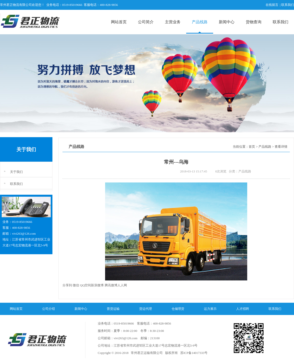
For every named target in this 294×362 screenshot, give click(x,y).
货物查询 (253, 22)
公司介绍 (48, 309)
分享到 (67, 285)
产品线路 (200, 22)
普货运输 (113, 309)
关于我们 (16, 172)
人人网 (122, 285)
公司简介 (146, 22)
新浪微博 (97, 285)
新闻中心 (226, 22)
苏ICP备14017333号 (193, 353)
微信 (76, 285)
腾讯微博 (111, 285)
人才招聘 (242, 309)
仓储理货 (178, 309)
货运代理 (145, 309)
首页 (252, 146)
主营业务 (173, 22)
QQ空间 (85, 285)
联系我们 (280, 22)
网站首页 (119, 22)
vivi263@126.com (24, 233)
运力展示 (210, 309)
